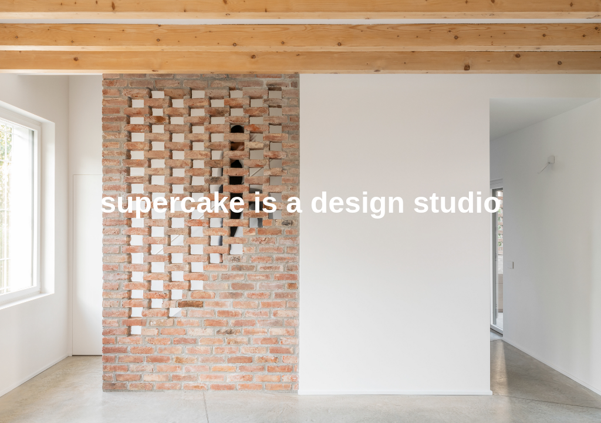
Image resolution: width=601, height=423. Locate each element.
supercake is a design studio (300, 202)
